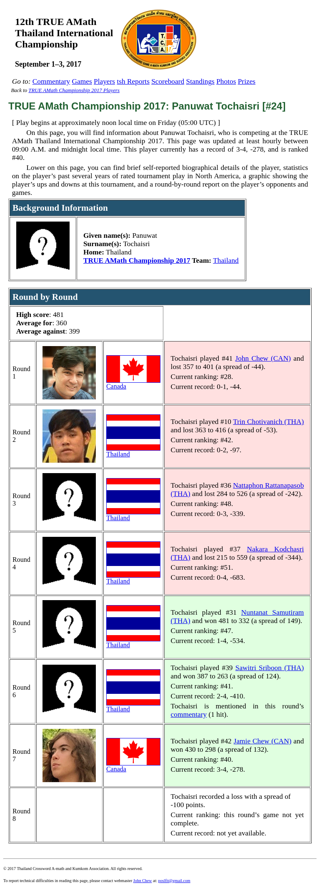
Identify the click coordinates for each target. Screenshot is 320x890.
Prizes (246, 81)
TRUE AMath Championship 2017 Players (74, 90)
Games (82, 81)
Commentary (51, 81)
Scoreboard (167, 81)
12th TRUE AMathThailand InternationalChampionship (64, 33)
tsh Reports (133, 81)
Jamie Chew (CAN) (263, 741)
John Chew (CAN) (263, 358)
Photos (226, 81)
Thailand (226, 260)
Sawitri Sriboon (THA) (269, 668)
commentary (189, 714)
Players (104, 81)
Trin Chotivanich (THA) (268, 422)
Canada (133, 383)
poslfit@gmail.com (174, 880)
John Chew (142, 880)
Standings (200, 81)
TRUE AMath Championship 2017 (136, 260)
